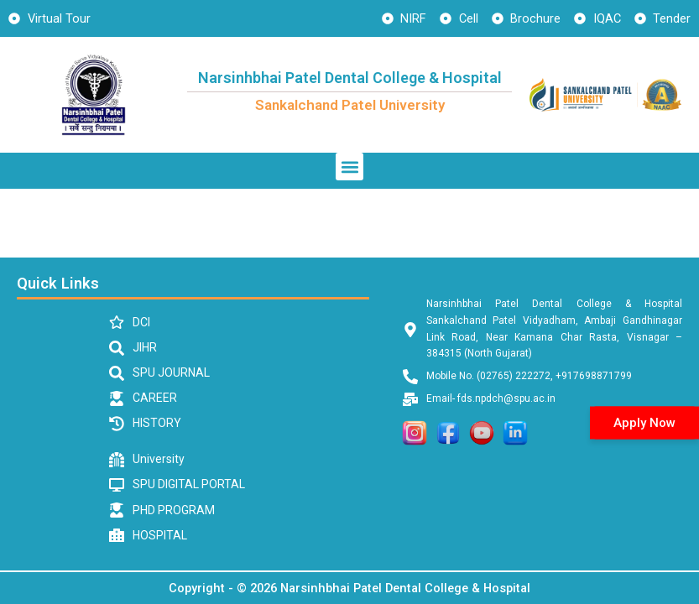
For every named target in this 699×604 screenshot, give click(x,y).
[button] (349, 166)
